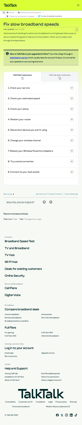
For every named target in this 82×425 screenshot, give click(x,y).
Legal (50, 402)
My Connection (11, 356)
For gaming (9, 332)
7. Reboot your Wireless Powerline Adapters (30, 151)
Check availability (12, 314)
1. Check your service (19, 88)
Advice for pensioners (50, 377)
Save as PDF (76, 29)
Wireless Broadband (13, 317)
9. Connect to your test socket (24, 172)
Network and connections (30, 12)
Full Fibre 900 (47, 332)
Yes (44, 205)
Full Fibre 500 (10, 336)
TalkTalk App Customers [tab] (60, 77)
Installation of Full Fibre (14, 377)
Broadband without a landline (17, 321)
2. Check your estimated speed (24, 98)
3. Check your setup (18, 109)
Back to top (8, 194)
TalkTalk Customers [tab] (22, 77)
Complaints (40, 402)
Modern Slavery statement (57, 406)
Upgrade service (48, 353)
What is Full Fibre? (12, 380)
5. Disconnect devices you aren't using (27, 130)
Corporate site (25, 402)
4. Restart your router (19, 119)
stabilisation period (19, 57)
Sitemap (73, 402)
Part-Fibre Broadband (50, 317)
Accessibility (10, 402)
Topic (15, 219)
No (51, 205)
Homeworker (46, 314)
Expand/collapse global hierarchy (3, 12)
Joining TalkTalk (11, 373)
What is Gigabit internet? (51, 380)
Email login (9, 353)
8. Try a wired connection (21, 161)
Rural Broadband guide (50, 373)
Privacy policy (61, 402)
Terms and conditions (21, 406)
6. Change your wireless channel (24, 140)
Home (11, 12)
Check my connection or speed (21, 16)
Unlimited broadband (50, 336)
